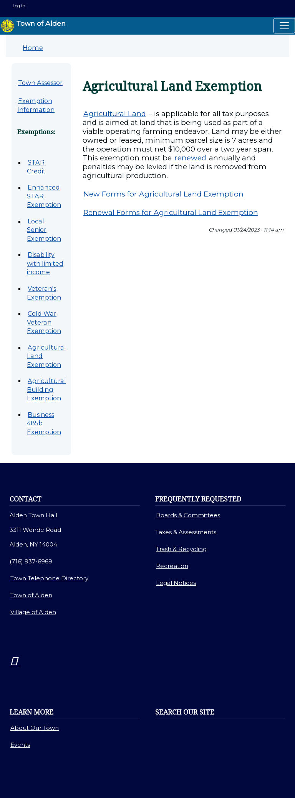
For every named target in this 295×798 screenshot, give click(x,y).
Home (33, 48)
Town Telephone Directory (49, 578)
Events (20, 744)
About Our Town (34, 727)
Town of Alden (33, 26)
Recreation (172, 566)
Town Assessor (40, 83)
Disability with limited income (45, 263)
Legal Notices (176, 582)
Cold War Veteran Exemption (44, 322)
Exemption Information (36, 105)
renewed (190, 157)
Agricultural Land (114, 113)
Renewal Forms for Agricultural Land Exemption (170, 212)
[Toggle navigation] (284, 25)
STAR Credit (36, 166)
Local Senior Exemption (44, 229)
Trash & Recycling (181, 549)
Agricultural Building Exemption (46, 389)
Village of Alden (33, 612)
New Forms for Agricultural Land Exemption (163, 194)
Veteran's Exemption (44, 293)
